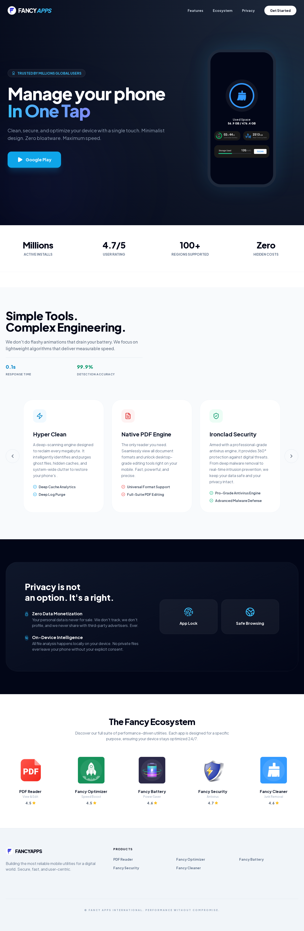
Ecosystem (223, 10)
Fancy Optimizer (190, 859)
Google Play (34, 159)
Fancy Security (126, 868)
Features (195, 10)
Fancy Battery (251, 859)
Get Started (280, 10)
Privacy (248, 10)
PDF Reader (123, 859)
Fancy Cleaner (188, 868)
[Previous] (12, 456)
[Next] (291, 456)
